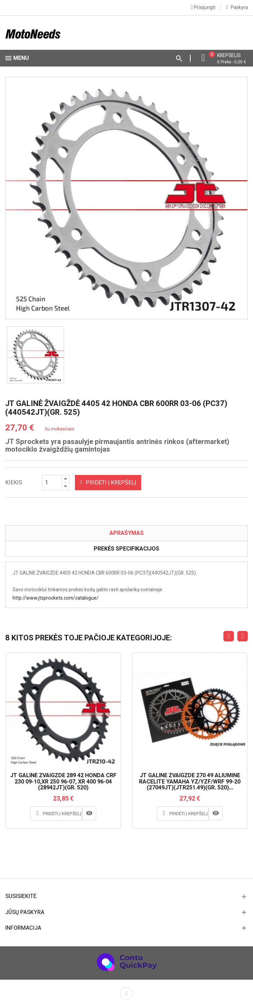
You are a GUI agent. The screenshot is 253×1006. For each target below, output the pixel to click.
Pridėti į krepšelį (108, 482)
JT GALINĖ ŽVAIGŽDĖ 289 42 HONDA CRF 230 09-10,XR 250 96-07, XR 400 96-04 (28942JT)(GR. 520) (63, 782)
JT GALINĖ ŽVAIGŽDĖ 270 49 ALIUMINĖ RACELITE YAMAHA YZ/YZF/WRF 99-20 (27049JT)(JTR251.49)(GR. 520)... (189, 782)
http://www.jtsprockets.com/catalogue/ (56, 598)
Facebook (126, 993)
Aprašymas (126, 533)
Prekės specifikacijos (126, 549)
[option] (35, 354)
